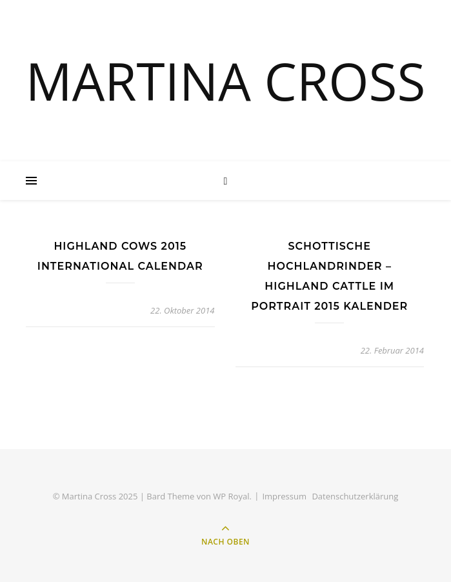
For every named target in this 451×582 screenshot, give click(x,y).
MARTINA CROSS (226, 80)
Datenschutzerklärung (355, 496)
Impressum (284, 496)
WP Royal (231, 496)
